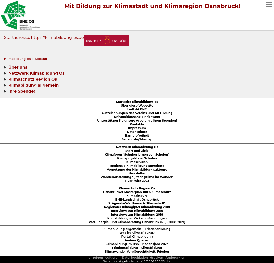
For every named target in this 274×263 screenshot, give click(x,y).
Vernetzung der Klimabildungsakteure (137, 169)
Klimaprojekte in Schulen (137, 158)
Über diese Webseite (137, 105)
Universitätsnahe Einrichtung (137, 117)
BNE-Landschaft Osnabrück (137, 199)
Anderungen (175, 257)
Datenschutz (137, 132)
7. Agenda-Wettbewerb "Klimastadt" (136, 203)
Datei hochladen (135, 257)
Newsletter (137, 173)
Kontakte (137, 124)
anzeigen (96, 257)
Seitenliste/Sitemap (137, 139)
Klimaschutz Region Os (137, 188)
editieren (112, 257)
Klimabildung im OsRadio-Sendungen (137, 218)
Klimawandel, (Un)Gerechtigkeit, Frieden (137, 251)
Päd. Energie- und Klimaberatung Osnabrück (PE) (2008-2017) (137, 222)
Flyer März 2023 (137, 181)
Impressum (137, 128)
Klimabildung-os (17, 59)
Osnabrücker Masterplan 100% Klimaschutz (137, 192)
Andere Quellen (137, 240)
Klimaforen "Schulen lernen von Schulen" (137, 154)
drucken (156, 257)
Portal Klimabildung (137, 236)
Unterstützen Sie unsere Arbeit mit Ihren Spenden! (137, 120)
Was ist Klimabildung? (137, 233)
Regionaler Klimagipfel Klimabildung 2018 (137, 207)
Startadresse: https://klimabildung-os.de (44, 37)
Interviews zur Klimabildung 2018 (137, 214)
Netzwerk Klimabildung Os (137, 147)
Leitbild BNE (137, 109)
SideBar (41, 59)
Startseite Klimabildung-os (137, 102)
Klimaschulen (137, 162)
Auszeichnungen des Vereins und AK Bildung (136, 113)
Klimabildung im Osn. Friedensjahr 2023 (137, 244)
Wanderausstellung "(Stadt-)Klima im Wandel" (137, 177)
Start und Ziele (137, 151)
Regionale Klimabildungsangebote (137, 166)
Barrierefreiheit (137, 135)
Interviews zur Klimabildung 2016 (137, 211)
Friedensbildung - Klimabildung (137, 248)
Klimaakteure (137, 196)
